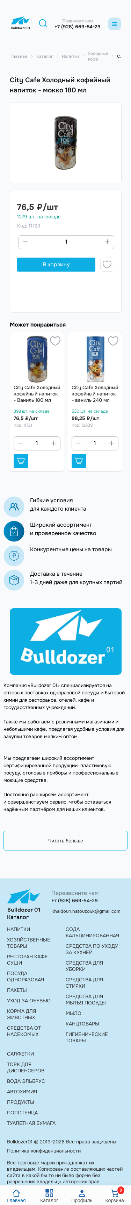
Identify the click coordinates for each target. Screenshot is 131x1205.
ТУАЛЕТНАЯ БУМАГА (31, 1123)
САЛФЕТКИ (20, 1054)
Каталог (44, 56)
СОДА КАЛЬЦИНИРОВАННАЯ (92, 932)
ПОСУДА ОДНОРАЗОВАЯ (25, 976)
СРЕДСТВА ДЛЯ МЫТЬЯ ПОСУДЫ (86, 999)
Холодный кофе (98, 56)
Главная (18, 56)
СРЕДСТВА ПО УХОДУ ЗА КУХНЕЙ (92, 949)
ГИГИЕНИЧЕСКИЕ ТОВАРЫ (87, 1037)
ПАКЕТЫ (17, 990)
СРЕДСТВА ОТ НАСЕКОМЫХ (24, 1031)
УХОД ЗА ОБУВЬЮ (29, 1000)
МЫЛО (73, 1013)
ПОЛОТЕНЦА (22, 1112)
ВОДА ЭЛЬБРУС (26, 1081)
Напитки (70, 56)
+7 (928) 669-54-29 (77, 27)
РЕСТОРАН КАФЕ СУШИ (27, 959)
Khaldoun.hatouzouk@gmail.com (86, 911)
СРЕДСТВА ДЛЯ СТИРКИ (84, 982)
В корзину (56, 264)
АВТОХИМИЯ (22, 1091)
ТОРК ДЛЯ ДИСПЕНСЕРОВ (25, 1067)
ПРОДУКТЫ (20, 1102)
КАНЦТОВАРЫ (82, 1024)
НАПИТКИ (18, 929)
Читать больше (65, 841)
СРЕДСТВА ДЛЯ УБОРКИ (84, 966)
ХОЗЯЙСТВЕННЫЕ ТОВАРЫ (28, 943)
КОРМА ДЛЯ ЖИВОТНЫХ (21, 1014)
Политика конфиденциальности (44, 1151)
